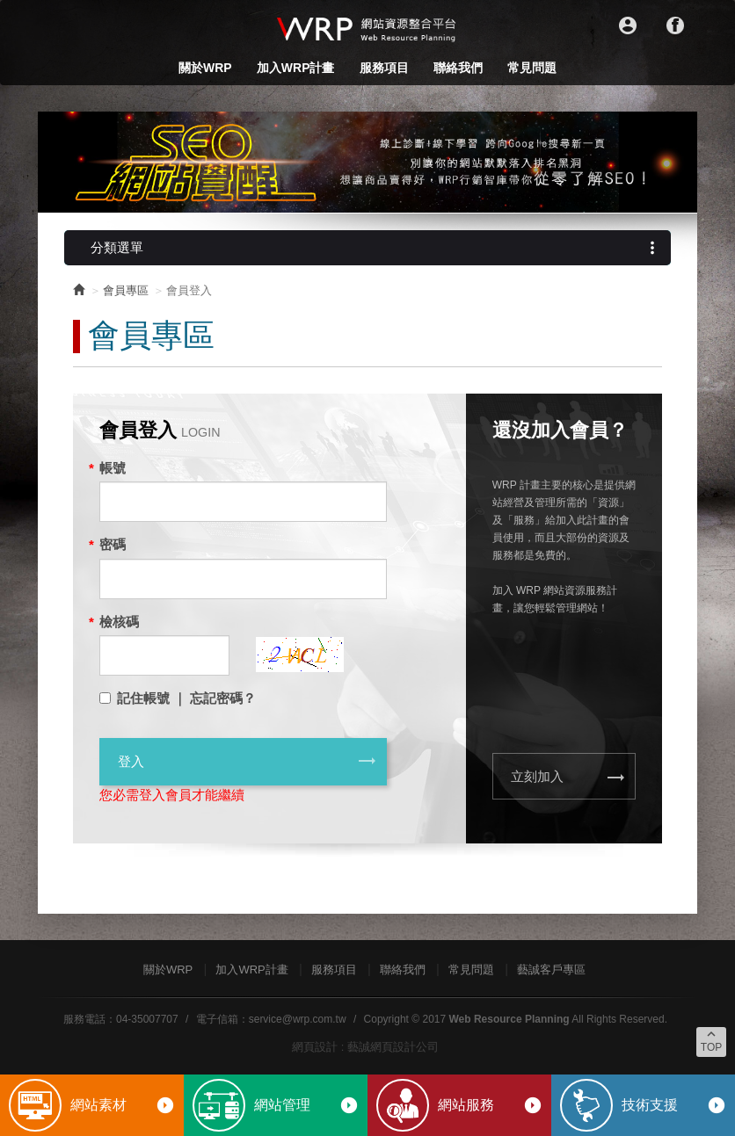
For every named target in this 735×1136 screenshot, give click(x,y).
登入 (247, 760)
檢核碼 (119, 621)
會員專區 (126, 290)
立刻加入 (568, 777)
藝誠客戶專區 (551, 969)
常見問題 (532, 68)
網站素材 (122, 1105)
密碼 (112, 544)
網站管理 (306, 1105)
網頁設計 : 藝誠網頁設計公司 (365, 1046)
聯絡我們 (458, 68)
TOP (711, 1040)
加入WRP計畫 (296, 68)
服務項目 (384, 68)
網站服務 (490, 1105)
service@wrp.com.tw (297, 1019)
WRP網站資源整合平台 (367, 28)
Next (674, 162)
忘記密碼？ (223, 698)
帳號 (112, 468)
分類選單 (376, 247)
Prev (61, 162)
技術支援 (674, 1105)
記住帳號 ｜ (151, 698)
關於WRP (205, 68)
